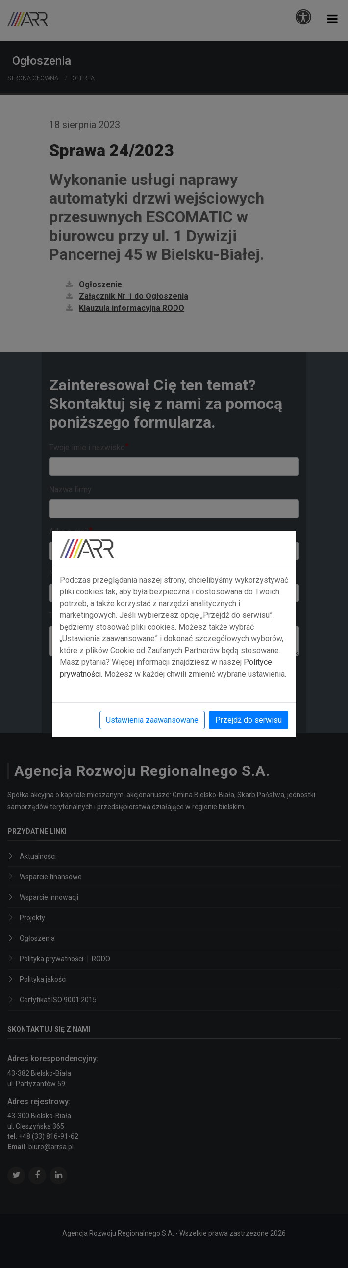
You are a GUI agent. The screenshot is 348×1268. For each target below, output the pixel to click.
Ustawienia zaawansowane (152, 720)
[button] (332, 18)
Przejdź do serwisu (248, 720)
